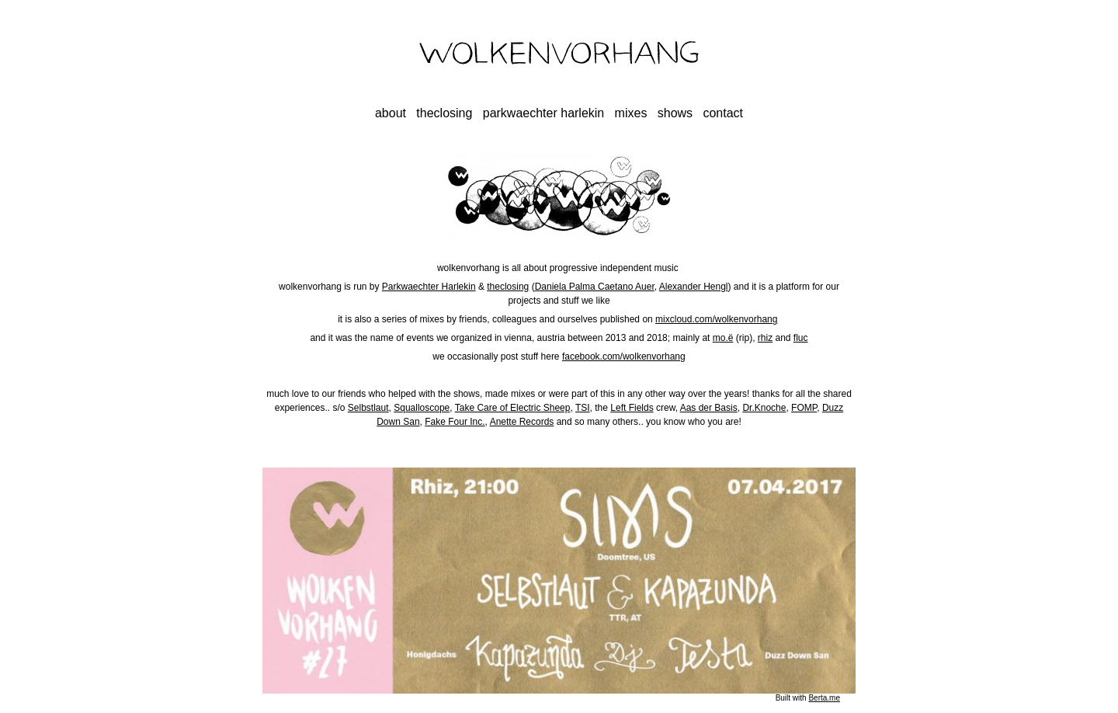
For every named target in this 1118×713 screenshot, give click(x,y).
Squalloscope (422, 407)
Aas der (696, 407)
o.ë (727, 337)
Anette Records (522, 421)
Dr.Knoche (764, 407)
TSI (582, 407)
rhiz (765, 337)
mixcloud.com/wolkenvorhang (716, 319)
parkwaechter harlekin (544, 113)
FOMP (804, 407)
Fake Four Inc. (454, 421)
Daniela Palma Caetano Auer (594, 286)
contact (723, 113)
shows (675, 113)
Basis (725, 407)
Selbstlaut (368, 407)
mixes (631, 113)
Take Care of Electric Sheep (513, 407)
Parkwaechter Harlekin (429, 286)
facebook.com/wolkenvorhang (624, 356)
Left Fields (631, 407)
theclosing (444, 113)
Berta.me (824, 698)
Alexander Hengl (693, 286)
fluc (800, 337)
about (390, 113)
